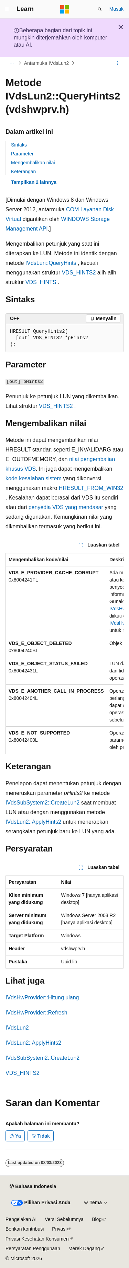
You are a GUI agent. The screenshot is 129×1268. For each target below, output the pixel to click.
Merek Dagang (84, 1248)
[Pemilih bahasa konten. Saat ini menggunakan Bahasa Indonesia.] (33, 1186)
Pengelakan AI (21, 1219)
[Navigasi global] (7, 9)
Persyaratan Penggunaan (33, 1248)
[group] (64, 653)
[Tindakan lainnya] (117, 63)
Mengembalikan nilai (33, 162)
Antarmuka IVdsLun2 (46, 63)
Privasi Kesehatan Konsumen (37, 1239)
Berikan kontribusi (25, 1229)
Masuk (116, 9)
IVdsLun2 (17, 1028)
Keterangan (23, 171)
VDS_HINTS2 (79, 272)
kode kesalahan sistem (34, 478)
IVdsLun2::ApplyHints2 (33, 822)
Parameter (22, 153)
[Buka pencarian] (100, 9)
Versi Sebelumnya (64, 1219)
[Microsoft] (64, 9)
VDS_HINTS (40, 282)
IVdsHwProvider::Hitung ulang (42, 997)
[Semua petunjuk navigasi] (12, 63)
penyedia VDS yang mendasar (66, 507)
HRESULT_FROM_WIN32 (91, 488)
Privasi (59, 1229)
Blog (96, 1219)
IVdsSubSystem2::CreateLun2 (42, 803)
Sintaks (19, 145)
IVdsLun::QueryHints (50, 263)
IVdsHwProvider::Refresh (36, 1012)
